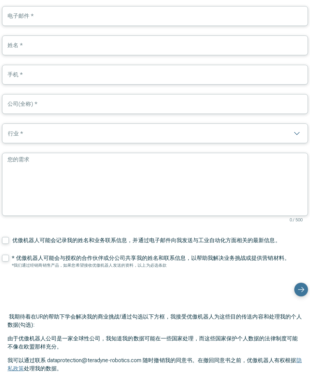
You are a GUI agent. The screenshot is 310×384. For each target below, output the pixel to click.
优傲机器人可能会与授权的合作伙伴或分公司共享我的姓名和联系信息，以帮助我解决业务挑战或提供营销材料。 (153, 258)
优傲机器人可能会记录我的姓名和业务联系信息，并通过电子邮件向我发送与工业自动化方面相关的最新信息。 (146, 240)
